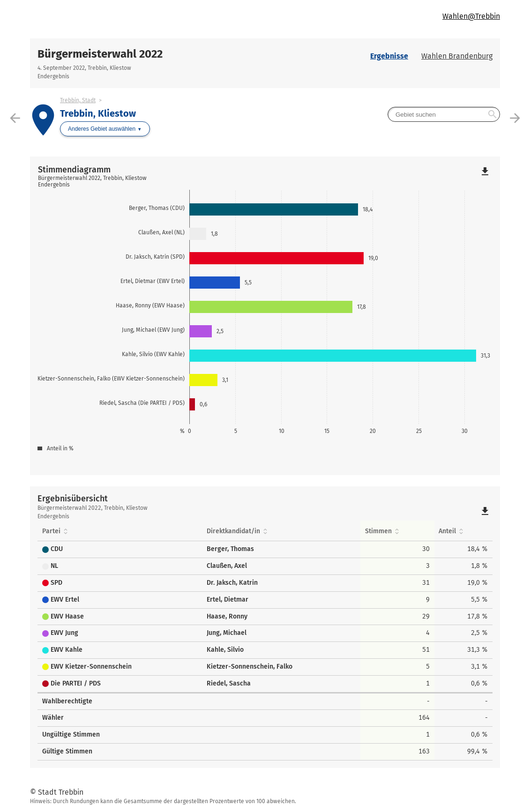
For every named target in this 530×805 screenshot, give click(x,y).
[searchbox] (444, 114)
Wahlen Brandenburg (457, 56)
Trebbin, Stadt (78, 100)
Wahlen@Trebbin (471, 16)
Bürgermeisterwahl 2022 (100, 53)
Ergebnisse (389, 56)
